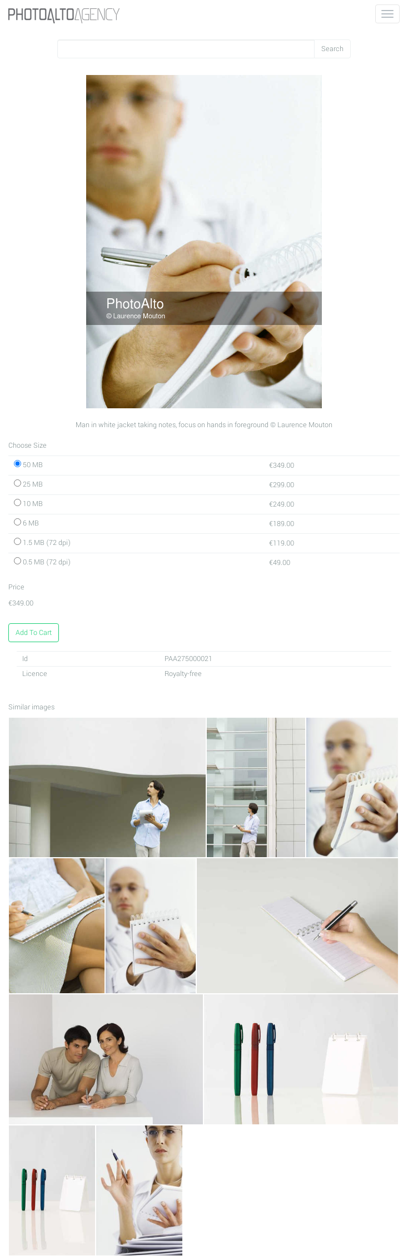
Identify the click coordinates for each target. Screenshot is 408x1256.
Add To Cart (34, 633)
